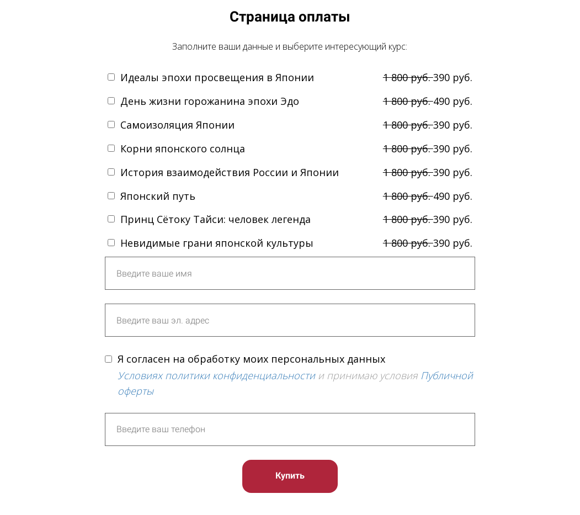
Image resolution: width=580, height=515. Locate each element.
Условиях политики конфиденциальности (216, 375)
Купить (290, 475)
